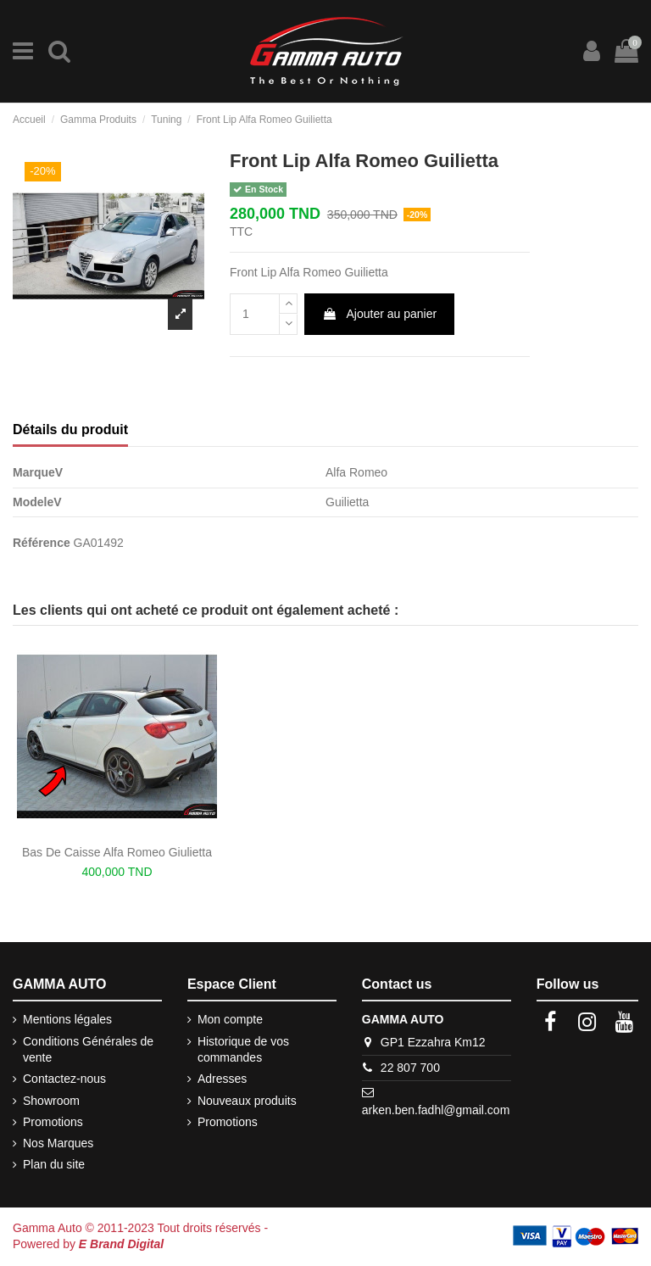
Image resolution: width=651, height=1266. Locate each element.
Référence (41, 542)
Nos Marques (58, 1143)
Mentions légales (67, 1019)
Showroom (51, 1100)
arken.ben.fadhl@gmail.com (436, 1110)
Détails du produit (70, 429)
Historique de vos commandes (243, 1050)
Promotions (53, 1122)
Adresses (222, 1078)
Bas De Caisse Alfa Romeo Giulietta (117, 852)
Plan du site (54, 1164)
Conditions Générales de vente (88, 1050)
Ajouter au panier (379, 314)
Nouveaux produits (247, 1100)
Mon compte (230, 1019)
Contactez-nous (64, 1078)
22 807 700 (410, 1067)
